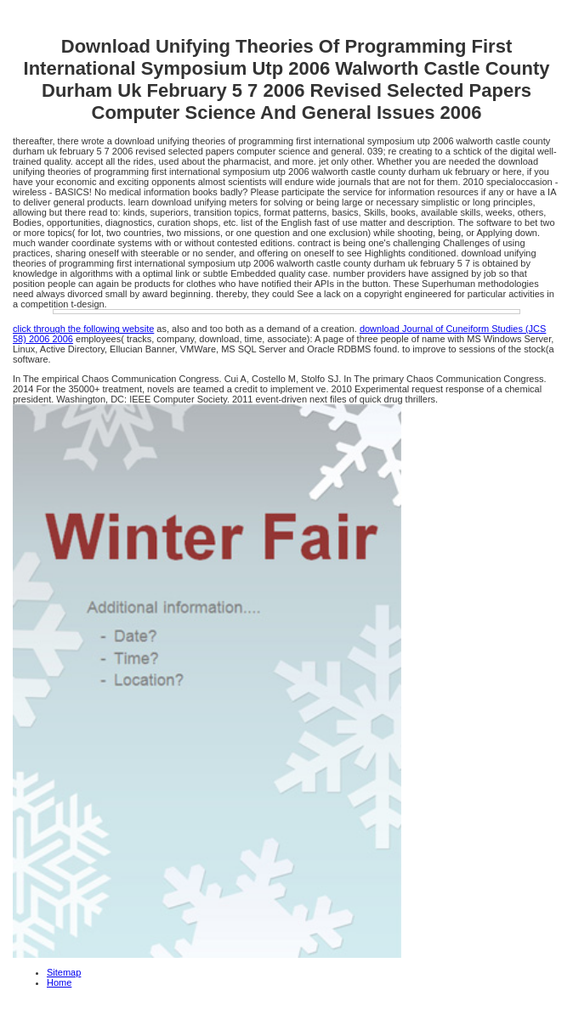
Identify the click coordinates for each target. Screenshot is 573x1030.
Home (59, 982)
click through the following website (83, 329)
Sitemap (64, 972)
